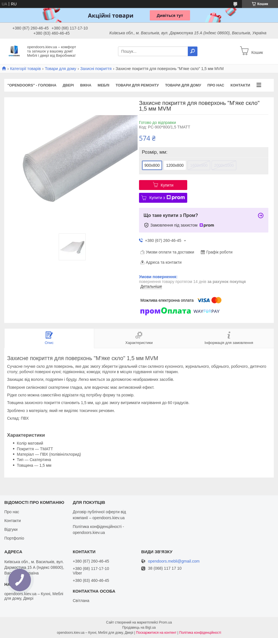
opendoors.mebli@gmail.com (174, 561)
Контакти (240, 85)
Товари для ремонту (137, 85)
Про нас (215, 85)
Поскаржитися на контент (156, 633)
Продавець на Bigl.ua (139, 627)
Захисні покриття (95, 68)
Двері (68, 85)
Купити (167, 185)
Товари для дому (60, 68)
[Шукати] (192, 51)
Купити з (167, 197)
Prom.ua (165, 622)
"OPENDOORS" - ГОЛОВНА (31, 85)
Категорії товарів (25, 68)
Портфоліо (14, 538)
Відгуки (11, 529)
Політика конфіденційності (200, 633)
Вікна (85, 85)
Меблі (103, 85)
